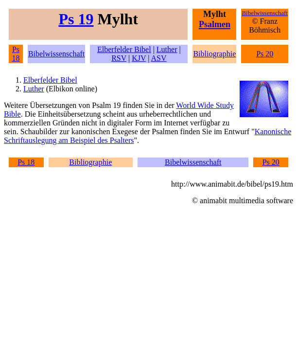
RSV (118, 58)
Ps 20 (264, 54)
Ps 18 (15, 53)
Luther (167, 49)
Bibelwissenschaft (56, 54)
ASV (159, 58)
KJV (139, 58)
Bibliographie (214, 54)
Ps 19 (75, 19)
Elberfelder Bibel (124, 49)
